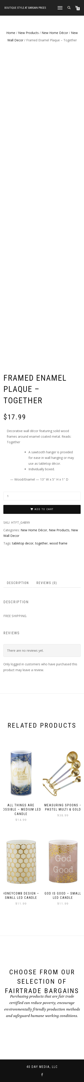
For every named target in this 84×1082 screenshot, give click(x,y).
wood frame (58, 543)
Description (18, 583)
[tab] (18, 583)
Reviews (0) (47, 583)
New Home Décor (55, 33)
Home (10, 33)
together (41, 543)
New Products (28, 33)
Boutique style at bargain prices (25, 7)
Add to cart (44, 509)
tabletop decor (22, 543)
